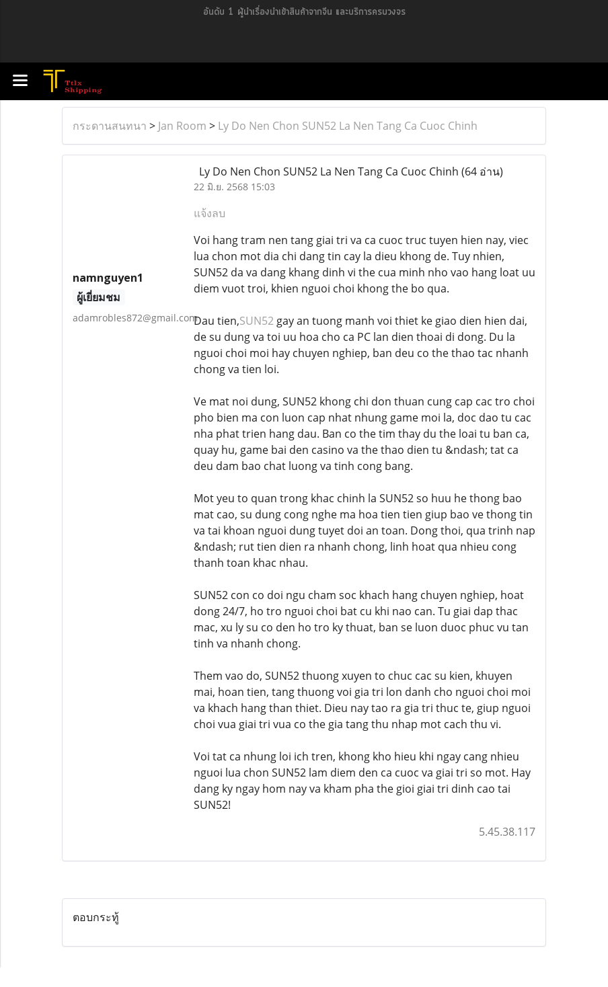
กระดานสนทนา (110, 125)
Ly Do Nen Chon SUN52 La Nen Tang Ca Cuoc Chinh (348, 125)
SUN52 (256, 320)
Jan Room (182, 125)
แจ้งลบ (209, 213)
